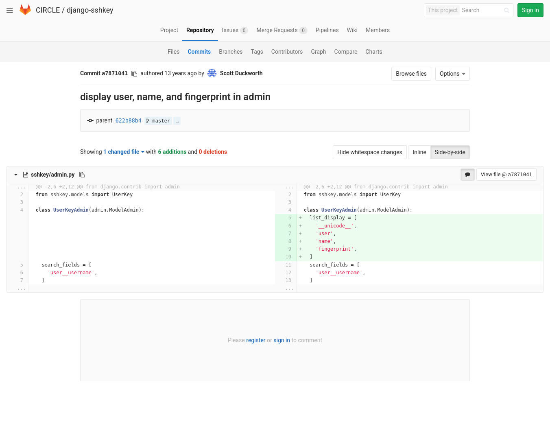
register (255, 340)
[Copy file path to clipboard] (82, 175)
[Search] (487, 10)
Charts (373, 51)
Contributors (287, 51)
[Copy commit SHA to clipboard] (134, 74)
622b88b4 (129, 121)
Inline (419, 152)
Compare (346, 51)
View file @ (506, 174)
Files (173, 51)
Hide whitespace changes (369, 152)
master (158, 121)
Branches (230, 51)
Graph (318, 51)
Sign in (530, 10)
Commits (199, 51)
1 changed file (123, 152)
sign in (281, 340)
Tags (257, 51)
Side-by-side (450, 152)
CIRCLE (48, 10)
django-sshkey (90, 10)
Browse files (411, 73)
